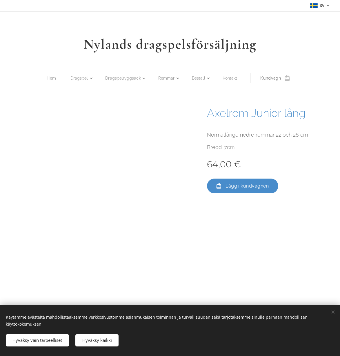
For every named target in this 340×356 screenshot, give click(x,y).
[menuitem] (51, 78)
